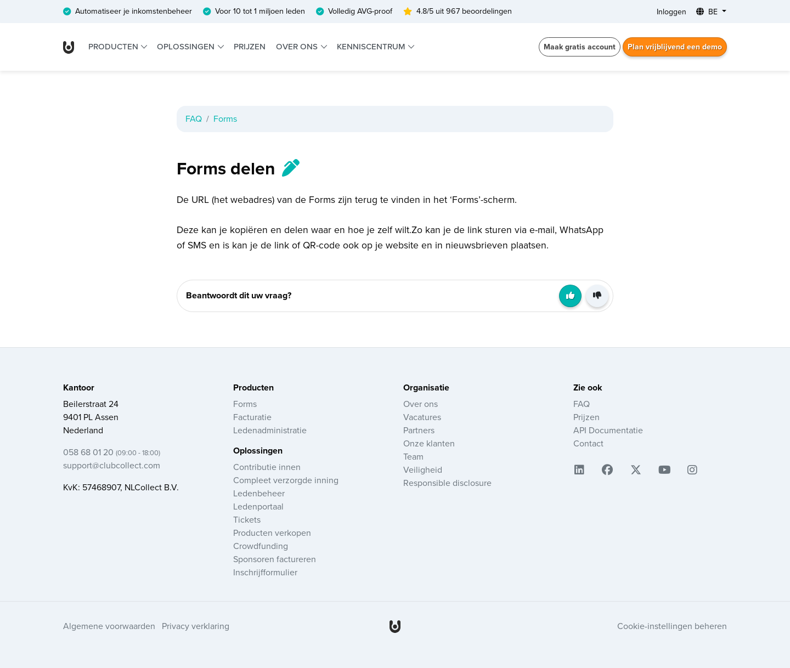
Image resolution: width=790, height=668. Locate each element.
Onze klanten (429, 443)
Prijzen (250, 47)
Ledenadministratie (270, 430)
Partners (419, 430)
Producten (114, 47)
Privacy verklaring (195, 626)
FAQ (193, 119)
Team (413, 456)
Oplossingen (187, 47)
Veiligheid (422, 470)
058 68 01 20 (111, 452)
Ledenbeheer (259, 493)
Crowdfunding (260, 546)
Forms (225, 119)
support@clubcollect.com (111, 465)
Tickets (247, 519)
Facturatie (252, 417)
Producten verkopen (272, 533)
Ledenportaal (258, 506)
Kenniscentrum (372, 47)
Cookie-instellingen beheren (672, 626)
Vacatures (422, 417)
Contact (588, 443)
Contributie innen (267, 467)
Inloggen (671, 11)
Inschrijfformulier (265, 572)
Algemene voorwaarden (109, 626)
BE (708, 11)
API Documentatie (608, 430)
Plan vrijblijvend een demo (675, 47)
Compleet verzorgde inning (285, 480)
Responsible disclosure (447, 483)
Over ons (298, 47)
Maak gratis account (580, 47)
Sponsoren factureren (274, 559)
